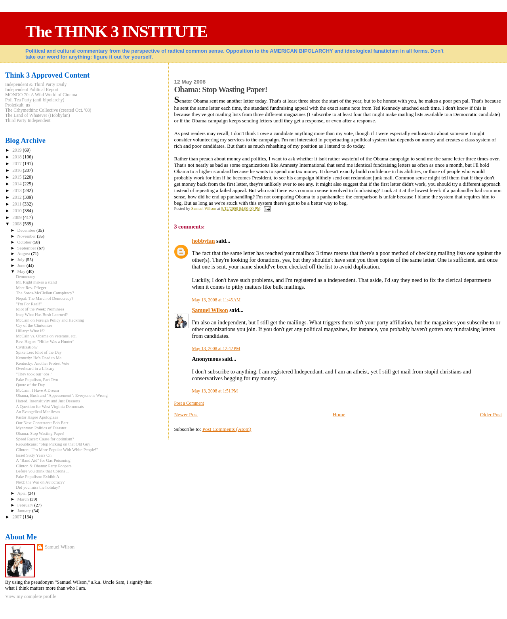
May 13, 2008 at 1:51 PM (215, 391)
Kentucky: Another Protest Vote (42, 363)
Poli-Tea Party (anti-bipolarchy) (35, 100)
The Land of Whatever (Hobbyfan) (37, 115)
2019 (17, 150)
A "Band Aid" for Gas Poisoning (43, 460)
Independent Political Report (32, 89)
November (27, 236)
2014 (17, 184)
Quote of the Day (30, 385)
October (25, 242)
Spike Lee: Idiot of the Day (38, 352)
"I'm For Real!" (29, 304)
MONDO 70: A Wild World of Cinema (41, 94)
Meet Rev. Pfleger (31, 288)
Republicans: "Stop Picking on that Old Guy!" (54, 444)
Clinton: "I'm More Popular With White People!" (57, 450)
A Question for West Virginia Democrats (50, 406)
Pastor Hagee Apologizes (37, 417)
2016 (17, 170)
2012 (17, 197)
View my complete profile (30, 596)
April (22, 493)
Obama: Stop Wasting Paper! (40, 433)
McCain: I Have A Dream (37, 390)
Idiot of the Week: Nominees (40, 309)
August (24, 253)
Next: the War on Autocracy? (40, 482)
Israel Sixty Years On (33, 455)
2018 (17, 157)
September (27, 248)
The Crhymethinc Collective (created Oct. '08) (48, 110)
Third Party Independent (28, 120)
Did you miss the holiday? (38, 487)
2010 (17, 210)
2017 (17, 163)
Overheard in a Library (35, 368)
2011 (17, 204)
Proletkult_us (17, 105)
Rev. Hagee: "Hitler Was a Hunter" (45, 341)
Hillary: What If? (30, 331)
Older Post (491, 414)
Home (339, 414)
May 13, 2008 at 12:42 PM (216, 348)
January (24, 510)
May (22, 271)
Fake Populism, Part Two (37, 379)
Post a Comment (189, 403)
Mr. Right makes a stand (36, 282)
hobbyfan (203, 241)
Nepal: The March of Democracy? (44, 298)
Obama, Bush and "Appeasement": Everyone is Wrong (62, 395)
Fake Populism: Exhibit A (37, 476)
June (22, 265)
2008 (17, 224)
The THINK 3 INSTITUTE (116, 31)
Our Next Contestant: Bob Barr (42, 423)
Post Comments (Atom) (227, 429)
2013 (17, 190)
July (21, 259)
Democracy (25, 276)
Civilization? (27, 347)
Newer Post (186, 414)
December (27, 230)
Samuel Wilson (210, 310)
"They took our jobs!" (34, 374)
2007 (17, 517)
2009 (17, 217)
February (25, 505)
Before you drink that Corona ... (42, 471)
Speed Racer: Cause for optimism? (45, 439)
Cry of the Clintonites (34, 325)
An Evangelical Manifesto (38, 411)
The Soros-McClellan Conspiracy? (45, 293)
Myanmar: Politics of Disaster (41, 428)
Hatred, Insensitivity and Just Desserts (48, 401)
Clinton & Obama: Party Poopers (43, 466)
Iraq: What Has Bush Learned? (42, 314)
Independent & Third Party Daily (36, 84)
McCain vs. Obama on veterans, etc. (46, 336)
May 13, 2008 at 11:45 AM (216, 299)
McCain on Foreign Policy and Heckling (50, 320)
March (23, 499)
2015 (17, 177)
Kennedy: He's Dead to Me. (39, 358)
